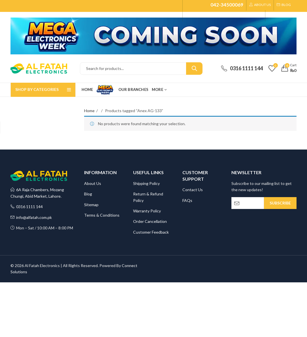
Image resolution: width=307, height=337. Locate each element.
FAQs (187, 200)
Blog (88, 193)
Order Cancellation (150, 221)
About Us (92, 183)
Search (194, 68)
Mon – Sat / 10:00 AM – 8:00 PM (41, 227)
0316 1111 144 (26, 206)
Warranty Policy (147, 210)
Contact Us (192, 189)
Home (89, 110)
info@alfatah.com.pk (31, 217)
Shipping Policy (146, 183)
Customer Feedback (151, 232)
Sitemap (91, 204)
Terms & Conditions (102, 215)
